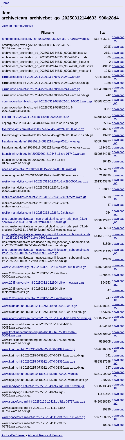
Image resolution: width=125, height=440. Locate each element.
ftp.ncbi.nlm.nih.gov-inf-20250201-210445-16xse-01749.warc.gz (43, 153)
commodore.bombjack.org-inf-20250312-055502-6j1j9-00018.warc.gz (47, 101)
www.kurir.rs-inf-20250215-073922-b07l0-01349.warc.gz (38, 349)
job (115, 40)
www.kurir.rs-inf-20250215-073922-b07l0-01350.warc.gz (38, 361)
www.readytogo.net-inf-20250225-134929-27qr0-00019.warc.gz (43, 386)
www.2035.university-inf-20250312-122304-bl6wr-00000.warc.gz (44, 267)
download (118, 37)
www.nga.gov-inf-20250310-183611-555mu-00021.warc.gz (40, 373)
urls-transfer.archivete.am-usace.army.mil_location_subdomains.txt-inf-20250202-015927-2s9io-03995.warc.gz (46, 251)
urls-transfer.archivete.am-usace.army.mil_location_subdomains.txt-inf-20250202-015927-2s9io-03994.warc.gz (46, 236)
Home (5, 3)
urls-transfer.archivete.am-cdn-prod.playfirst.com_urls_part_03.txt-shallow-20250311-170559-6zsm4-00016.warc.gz (45, 220)
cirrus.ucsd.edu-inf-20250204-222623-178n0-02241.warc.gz (41, 89)
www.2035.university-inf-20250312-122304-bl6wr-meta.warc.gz (43, 282)
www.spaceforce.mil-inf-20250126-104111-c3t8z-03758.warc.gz (43, 417)
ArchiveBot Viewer (13, 435)
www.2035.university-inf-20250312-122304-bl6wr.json (37, 298)
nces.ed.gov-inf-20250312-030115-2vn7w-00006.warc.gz (39, 169)
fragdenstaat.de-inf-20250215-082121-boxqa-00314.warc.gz (41, 141)
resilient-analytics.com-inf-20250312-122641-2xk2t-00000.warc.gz (45, 181)
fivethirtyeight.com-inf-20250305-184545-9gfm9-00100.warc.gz (43, 129)
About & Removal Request (45, 435)
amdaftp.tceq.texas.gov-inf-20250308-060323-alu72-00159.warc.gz (46, 38)
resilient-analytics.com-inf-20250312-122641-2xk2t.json (38, 212)
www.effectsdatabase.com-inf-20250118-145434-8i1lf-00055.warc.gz (46, 318)
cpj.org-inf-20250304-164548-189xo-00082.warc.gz (35, 116)
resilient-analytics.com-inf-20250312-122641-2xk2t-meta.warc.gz (44, 197)
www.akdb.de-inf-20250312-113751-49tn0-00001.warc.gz (39, 305)
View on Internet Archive (17, 25)
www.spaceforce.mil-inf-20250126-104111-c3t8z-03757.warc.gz (43, 401)
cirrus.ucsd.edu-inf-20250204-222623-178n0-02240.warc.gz (41, 76)
